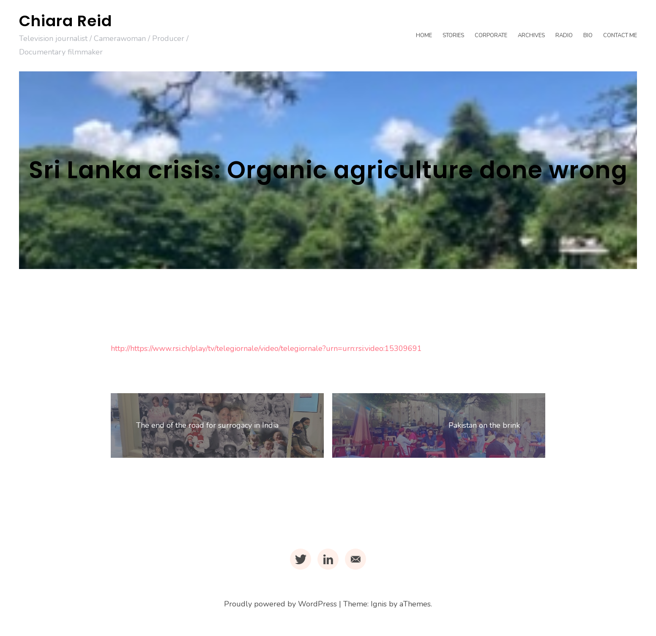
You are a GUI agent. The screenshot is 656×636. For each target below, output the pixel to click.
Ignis (379, 604)
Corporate (491, 35)
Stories (453, 35)
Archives (531, 35)
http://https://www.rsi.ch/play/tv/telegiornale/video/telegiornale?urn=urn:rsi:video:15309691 (266, 348)
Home (424, 35)
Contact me (620, 35)
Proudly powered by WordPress (280, 604)
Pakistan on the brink (484, 425)
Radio (564, 35)
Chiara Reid (65, 21)
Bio (588, 35)
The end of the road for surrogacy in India (207, 425)
